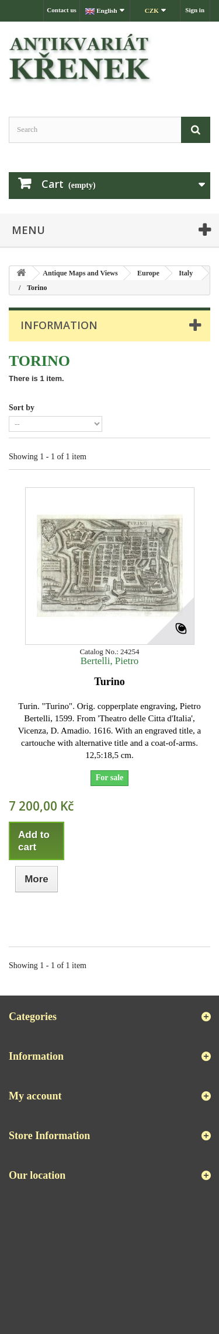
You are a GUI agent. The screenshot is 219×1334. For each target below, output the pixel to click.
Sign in (194, 9)
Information (59, 325)
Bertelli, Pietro (109, 660)
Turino (109, 681)
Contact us (61, 9)
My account (35, 1096)
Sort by (21, 407)
